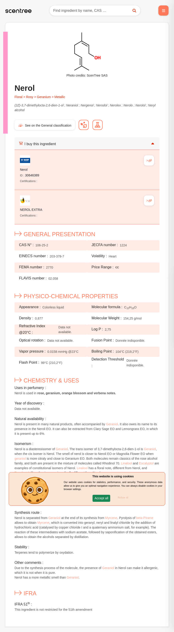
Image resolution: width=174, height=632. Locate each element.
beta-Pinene (144, 518)
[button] (101, 498)
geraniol (20, 458)
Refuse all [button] (123, 497)
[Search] (95, 10)
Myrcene (111, 518)
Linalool (126, 463)
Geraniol (112, 424)
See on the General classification (44, 125)
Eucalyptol (146, 463)
